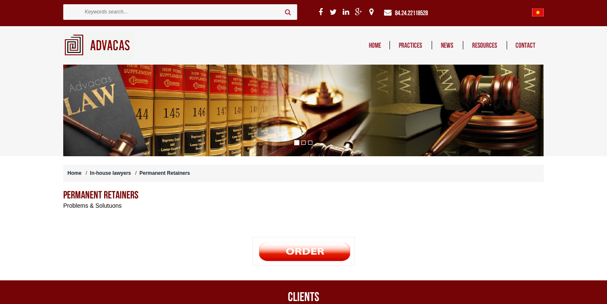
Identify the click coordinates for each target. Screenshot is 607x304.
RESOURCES (485, 45)
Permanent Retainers (165, 173)
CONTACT (525, 45)
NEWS (447, 45)
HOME (375, 45)
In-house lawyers (110, 173)
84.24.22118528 (411, 13)
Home (74, 173)
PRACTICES (411, 45)
